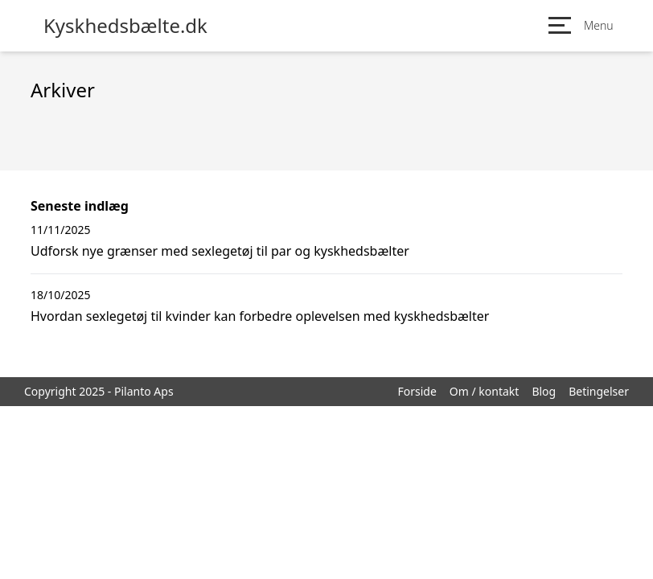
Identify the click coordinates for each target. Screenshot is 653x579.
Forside (416, 391)
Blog (544, 391)
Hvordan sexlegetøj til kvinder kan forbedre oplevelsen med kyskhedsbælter (260, 316)
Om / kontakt (485, 391)
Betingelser (599, 391)
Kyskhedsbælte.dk (125, 26)
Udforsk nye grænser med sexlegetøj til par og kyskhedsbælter (220, 251)
